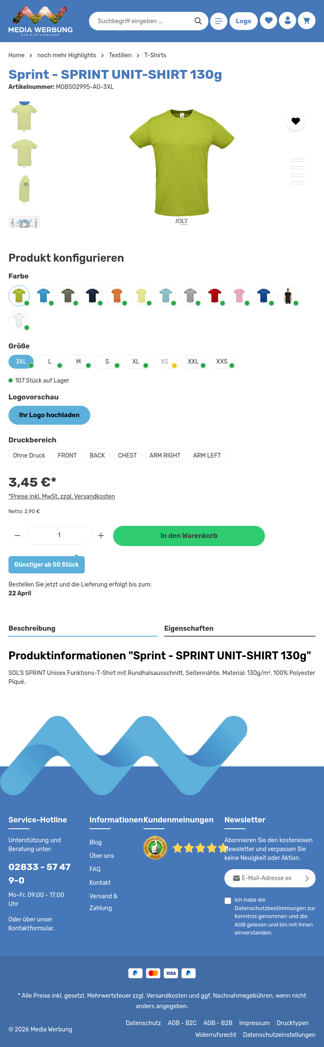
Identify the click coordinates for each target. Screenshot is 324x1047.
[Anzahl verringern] (17, 534)
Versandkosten (158, 995)
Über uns (101, 855)
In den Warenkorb (189, 534)
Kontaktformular (29, 927)
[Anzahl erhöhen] (101, 534)
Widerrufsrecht (222, 1034)
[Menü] (217, 21)
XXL (193, 361)
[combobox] (141, 21)
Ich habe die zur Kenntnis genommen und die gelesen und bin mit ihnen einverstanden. (272, 915)
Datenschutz (148, 1022)
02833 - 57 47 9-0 (36, 873)
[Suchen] (197, 21)
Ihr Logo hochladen (46, 414)
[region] (162, 165)
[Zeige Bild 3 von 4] (298, 175)
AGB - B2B (221, 1022)
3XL (21, 361)
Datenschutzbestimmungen (268, 907)
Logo (242, 21)
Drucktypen (294, 1022)
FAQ (95, 868)
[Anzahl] (59, 534)
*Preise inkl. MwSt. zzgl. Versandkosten (60, 495)
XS (169, 363)
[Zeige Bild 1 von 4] (298, 160)
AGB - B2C (185, 1022)
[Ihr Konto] (287, 21)
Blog (95, 841)
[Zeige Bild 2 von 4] (298, 167)
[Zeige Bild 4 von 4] (298, 183)
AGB (240, 924)
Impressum (257, 1022)
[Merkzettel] (267, 21)
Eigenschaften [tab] (188, 627)
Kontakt (99, 882)
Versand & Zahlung (103, 901)
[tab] (83, 628)
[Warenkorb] (306, 21)
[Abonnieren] (307, 877)
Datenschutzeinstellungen (282, 1034)
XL (135, 361)
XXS (222, 361)
